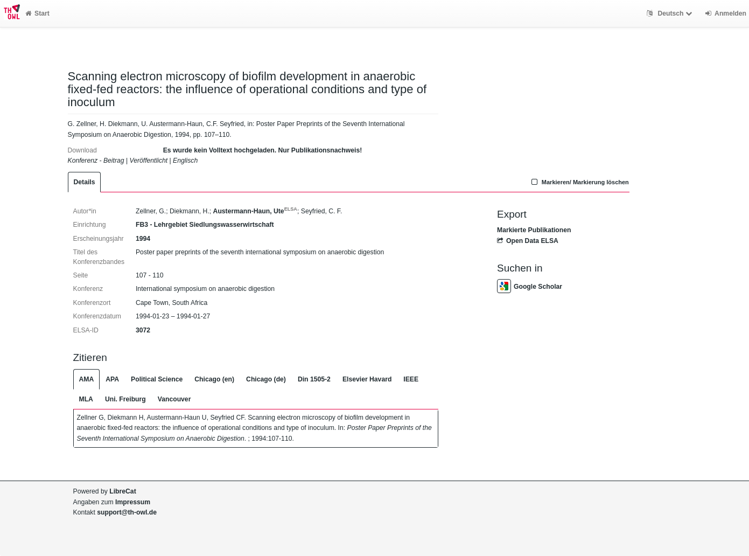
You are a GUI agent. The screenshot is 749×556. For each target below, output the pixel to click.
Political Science (157, 379)
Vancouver (174, 399)
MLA (86, 399)
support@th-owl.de (127, 512)
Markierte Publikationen (534, 230)
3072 (143, 330)
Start (37, 13)
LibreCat (122, 491)
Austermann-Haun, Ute (255, 211)
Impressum (132, 502)
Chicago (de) (266, 379)
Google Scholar (529, 286)
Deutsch (671, 13)
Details (84, 182)
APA (112, 379)
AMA (86, 379)
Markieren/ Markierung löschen (579, 182)
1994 (143, 238)
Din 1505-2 (314, 379)
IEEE (410, 379)
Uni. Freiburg (125, 399)
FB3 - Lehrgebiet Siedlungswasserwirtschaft (205, 224)
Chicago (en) (214, 379)
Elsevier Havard (366, 379)
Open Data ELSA (527, 241)
